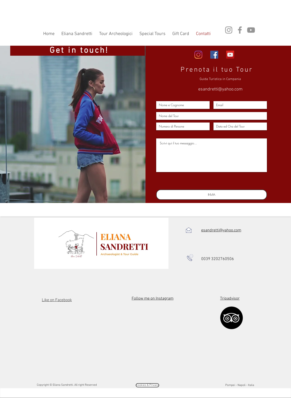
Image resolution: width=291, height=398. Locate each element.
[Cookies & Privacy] (147, 385)
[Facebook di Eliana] (214, 55)
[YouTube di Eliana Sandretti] (251, 30)
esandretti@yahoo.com (220, 89)
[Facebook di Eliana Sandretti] (240, 30)
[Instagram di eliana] (198, 55)
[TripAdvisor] (231, 317)
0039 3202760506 (217, 259)
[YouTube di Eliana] (230, 55)
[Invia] (211, 195)
